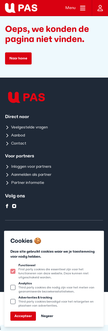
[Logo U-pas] (21, 8)
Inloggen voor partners (28, 166)
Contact (15, 143)
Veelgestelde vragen (26, 127)
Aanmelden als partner (28, 174)
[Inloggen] (100, 8)
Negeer (47, 316)
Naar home (18, 58)
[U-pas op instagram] (14, 206)
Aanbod (15, 135)
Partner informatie (24, 182)
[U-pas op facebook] (7, 206)
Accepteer (23, 316)
